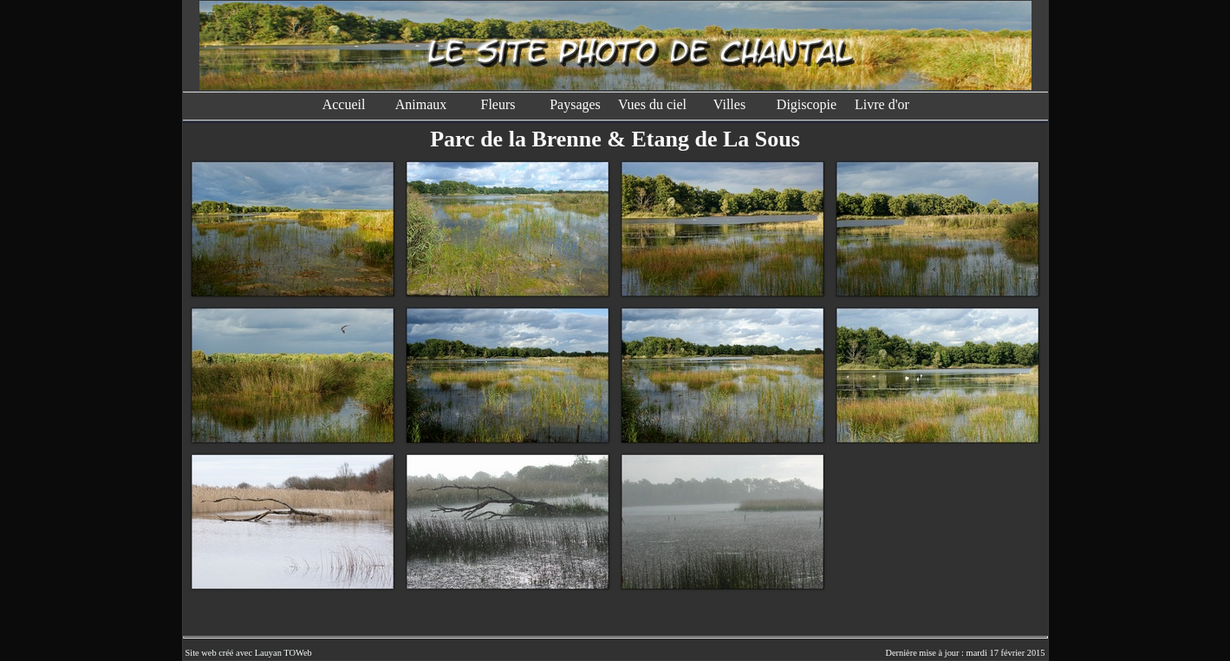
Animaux (421, 104)
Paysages (575, 104)
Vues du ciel (652, 104)
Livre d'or (884, 104)
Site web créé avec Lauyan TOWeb (248, 653)
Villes (729, 104)
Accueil (344, 104)
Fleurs (498, 104)
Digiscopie (806, 104)
